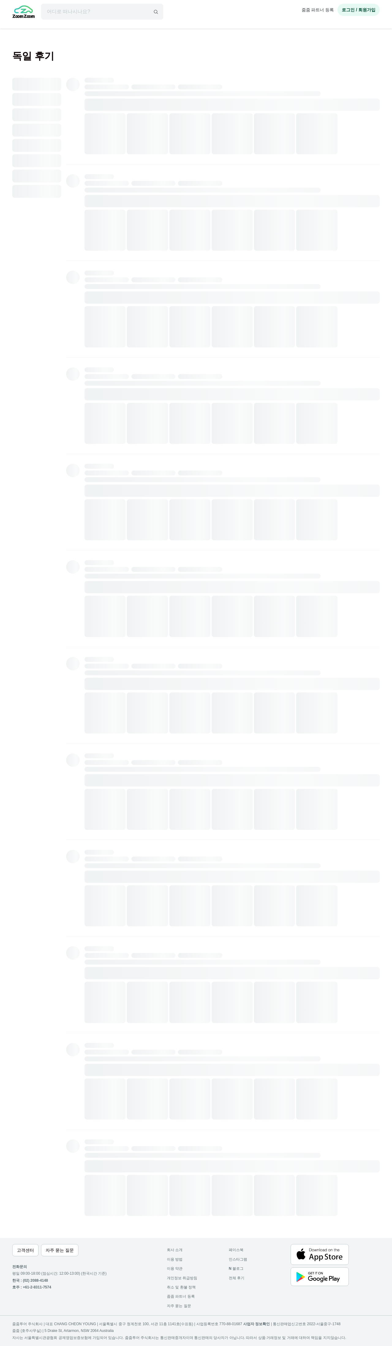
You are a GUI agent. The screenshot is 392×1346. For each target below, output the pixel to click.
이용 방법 (175, 1259)
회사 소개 (175, 1250)
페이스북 (236, 1250)
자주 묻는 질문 (179, 1306)
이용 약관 (175, 1268)
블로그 (236, 1268)
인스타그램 (238, 1259)
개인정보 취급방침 (182, 1278)
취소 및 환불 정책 (181, 1287)
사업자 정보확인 (256, 1324)
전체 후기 (236, 1278)
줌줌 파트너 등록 (318, 9)
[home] (23, 12)
